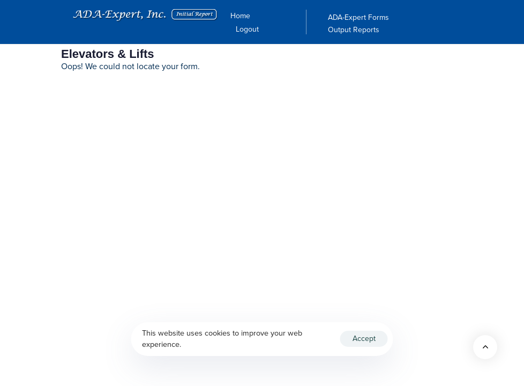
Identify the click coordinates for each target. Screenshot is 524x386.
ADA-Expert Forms (358, 17)
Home (240, 16)
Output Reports (353, 30)
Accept (364, 338)
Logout (247, 29)
